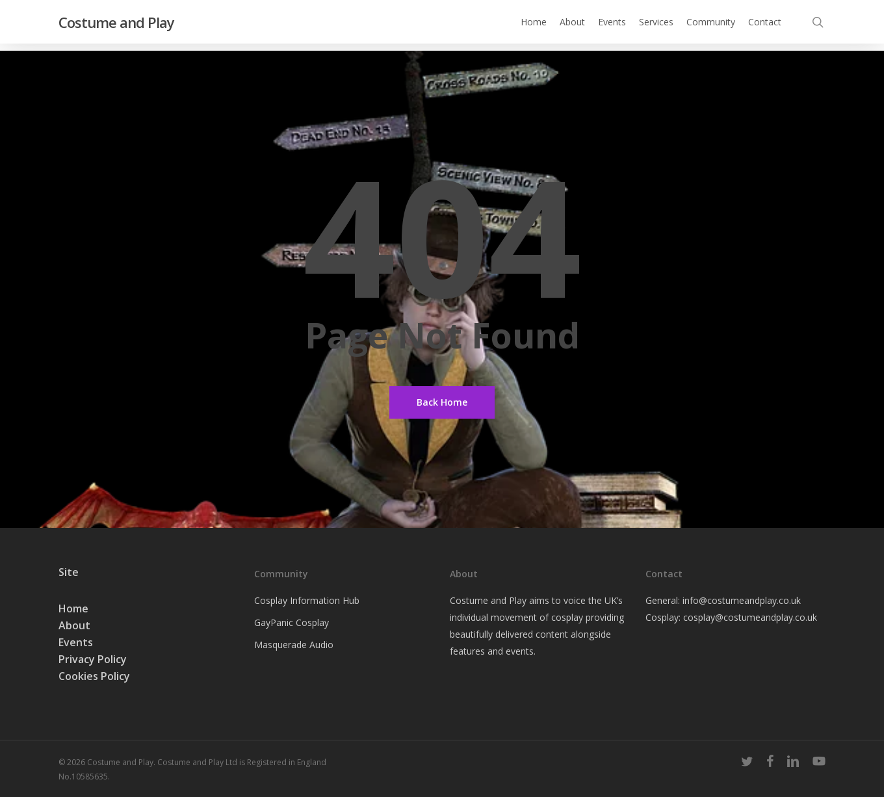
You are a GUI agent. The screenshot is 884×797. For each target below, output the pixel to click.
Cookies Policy (94, 676)
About (74, 625)
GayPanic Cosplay (291, 622)
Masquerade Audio (293, 644)
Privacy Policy (92, 659)
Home (73, 608)
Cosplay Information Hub (306, 600)
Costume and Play (116, 25)
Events (75, 642)
